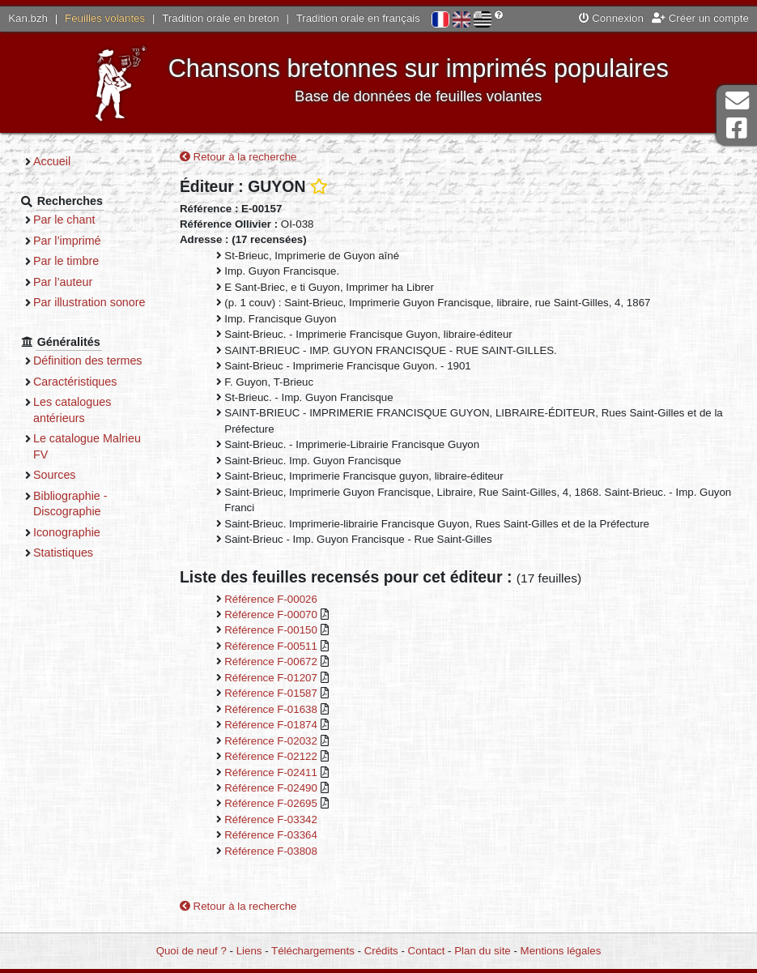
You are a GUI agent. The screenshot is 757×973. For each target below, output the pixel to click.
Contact (426, 951)
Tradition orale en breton (220, 18)
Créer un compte (700, 18)
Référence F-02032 (272, 741)
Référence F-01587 (272, 693)
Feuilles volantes (105, 18)
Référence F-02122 (272, 756)
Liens (249, 951)
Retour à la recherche (238, 157)
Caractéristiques (75, 381)
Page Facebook (737, 128)
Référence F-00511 (272, 646)
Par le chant (64, 219)
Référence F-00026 (270, 599)
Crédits (381, 951)
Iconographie (66, 532)
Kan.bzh (28, 18)
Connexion (611, 18)
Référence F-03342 (270, 819)
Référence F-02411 (272, 772)
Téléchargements (313, 951)
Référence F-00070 (272, 614)
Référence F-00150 (272, 630)
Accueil (51, 161)
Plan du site (482, 951)
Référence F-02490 (272, 788)
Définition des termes (87, 360)
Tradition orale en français (358, 18)
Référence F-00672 (272, 661)
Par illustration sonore (89, 302)
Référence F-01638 (272, 709)
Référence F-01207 (272, 678)
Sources (54, 474)
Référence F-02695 (272, 803)
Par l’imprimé (67, 240)
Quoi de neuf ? (191, 951)
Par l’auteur (62, 281)
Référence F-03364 (270, 835)
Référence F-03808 (270, 851)
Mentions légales (561, 951)
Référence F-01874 (272, 725)
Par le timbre (66, 260)
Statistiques (63, 552)
